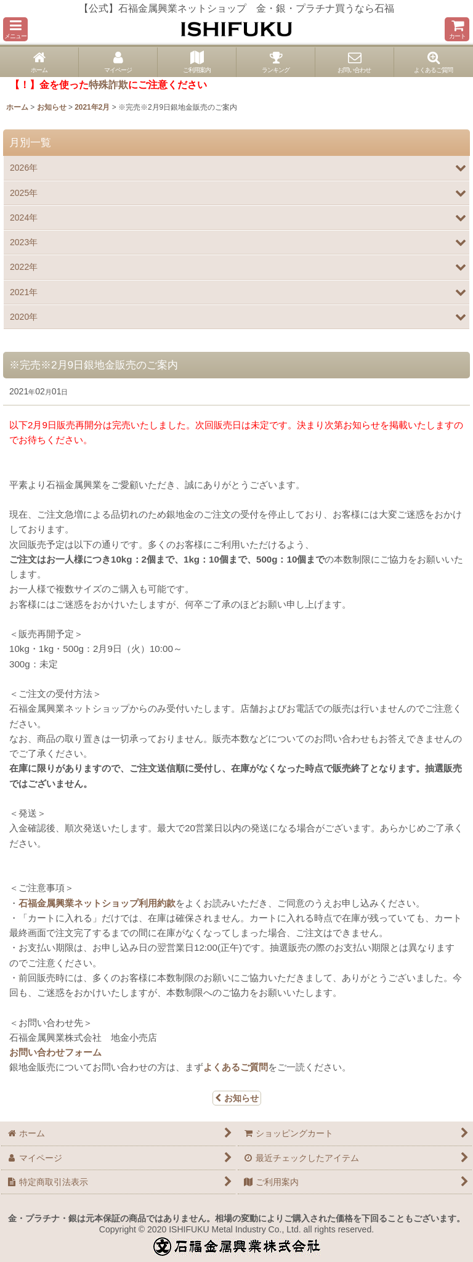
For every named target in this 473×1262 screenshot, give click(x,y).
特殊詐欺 (108, 84)
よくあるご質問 (235, 1067)
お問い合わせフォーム (55, 1052)
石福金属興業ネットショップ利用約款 (97, 903)
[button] (15, 29)
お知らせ (237, 1098)
